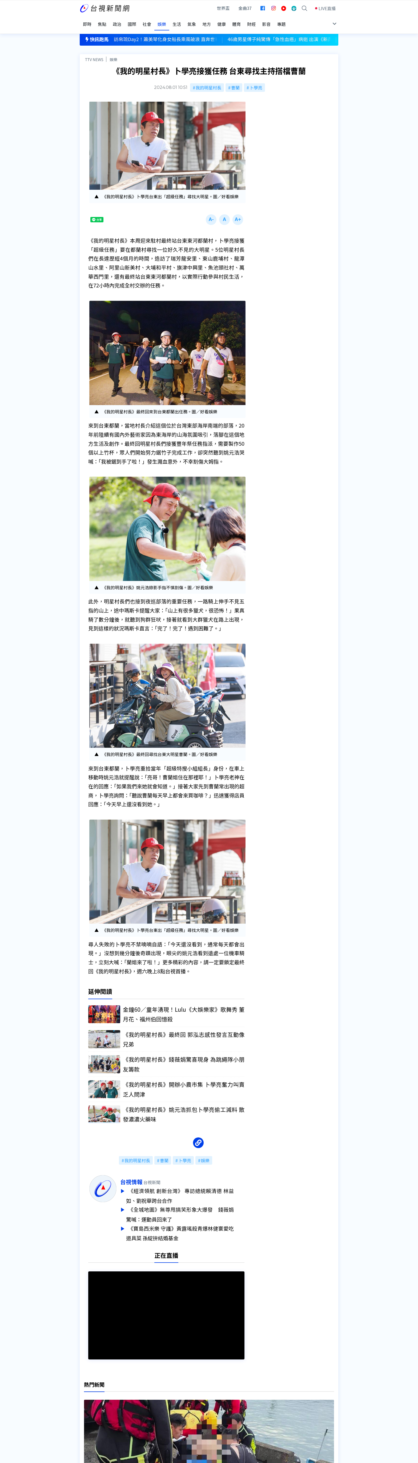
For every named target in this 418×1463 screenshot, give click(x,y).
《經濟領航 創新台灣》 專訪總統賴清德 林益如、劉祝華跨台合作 (190, 1190)
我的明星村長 (208, 80)
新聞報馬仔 (146, 1406)
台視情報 (142, 1176)
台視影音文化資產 (97, 1391)
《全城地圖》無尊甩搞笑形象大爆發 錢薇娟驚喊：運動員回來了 (190, 1208)
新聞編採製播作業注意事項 (216, 1391)
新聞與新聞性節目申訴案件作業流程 (225, 1399)
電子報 (197, 1406)
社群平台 (88, 1414)
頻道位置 (88, 1399)
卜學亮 (256, 80)
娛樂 (113, 52)
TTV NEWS (94, 52)
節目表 (86, 1406)
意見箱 (141, 1399)
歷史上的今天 (148, 1414)
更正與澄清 (146, 1391)
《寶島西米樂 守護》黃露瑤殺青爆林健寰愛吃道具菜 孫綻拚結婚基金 (190, 1225)
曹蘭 (235, 80)
